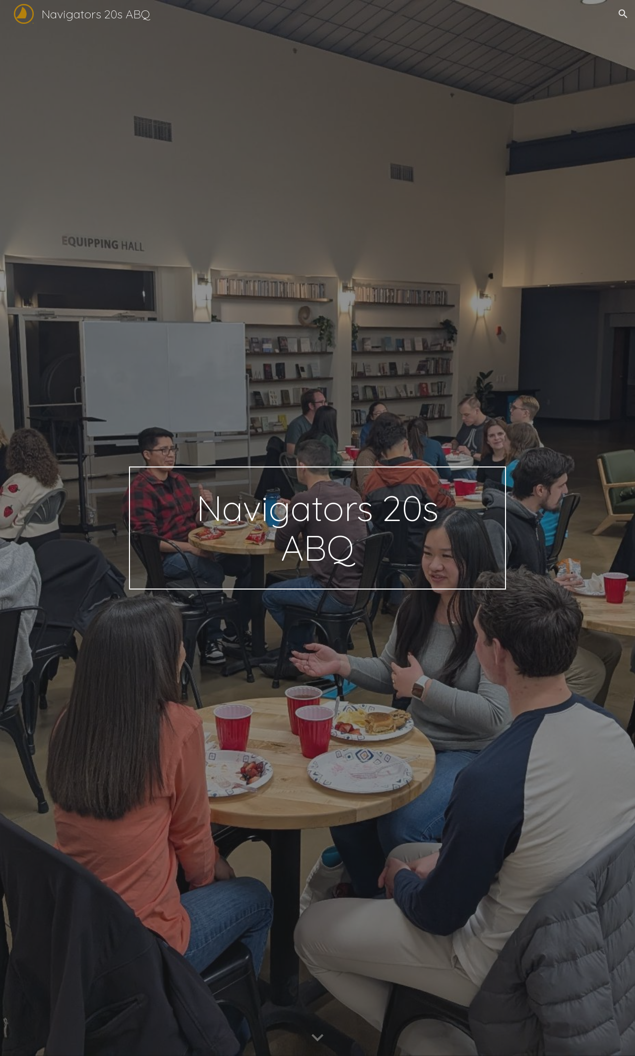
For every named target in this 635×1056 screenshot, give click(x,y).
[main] (317, 528)
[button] (623, 14)
